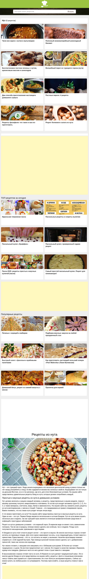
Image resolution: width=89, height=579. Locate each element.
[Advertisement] (44, 150)
